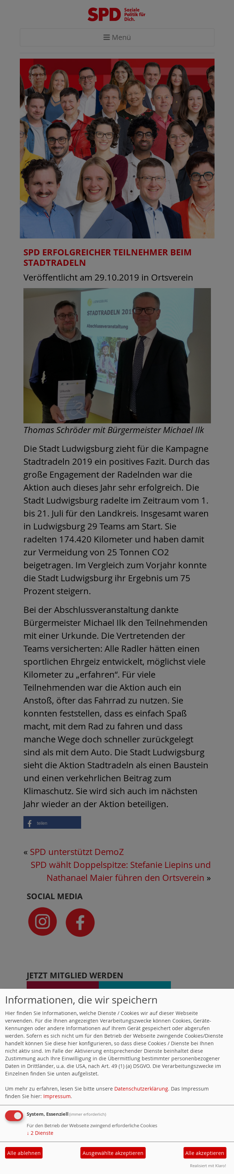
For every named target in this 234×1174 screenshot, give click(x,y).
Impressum (57, 1096)
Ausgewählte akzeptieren (113, 1153)
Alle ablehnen (24, 1153)
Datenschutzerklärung (141, 1088)
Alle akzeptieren (204, 1153)
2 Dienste (40, 1132)
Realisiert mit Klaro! (208, 1165)
